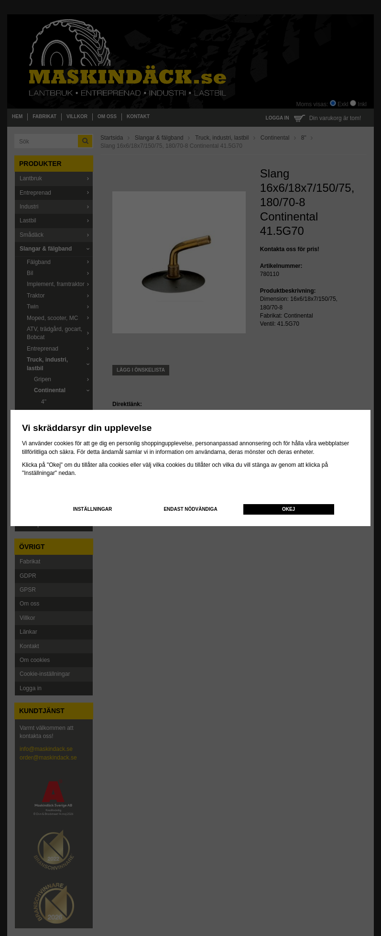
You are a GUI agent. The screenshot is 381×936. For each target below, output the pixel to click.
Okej (288, 509)
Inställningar (92, 509)
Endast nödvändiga (190, 509)
